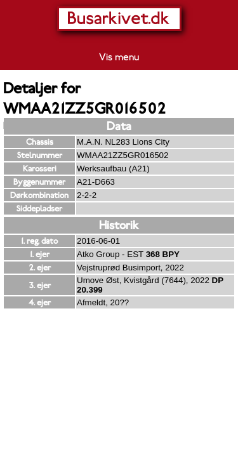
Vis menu (119, 57)
